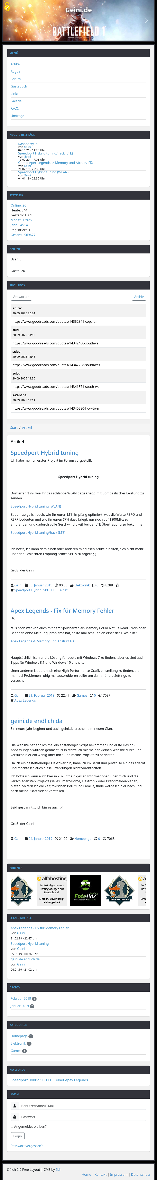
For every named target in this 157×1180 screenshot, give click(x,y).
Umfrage (17, 116)
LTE (53, 590)
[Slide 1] (71, 37)
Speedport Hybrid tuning (45, 453)
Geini (27, 147)
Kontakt (101, 1174)
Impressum (119, 1174)
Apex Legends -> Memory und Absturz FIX (43, 641)
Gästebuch (19, 86)
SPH (46, 590)
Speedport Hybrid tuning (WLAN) (43, 172)
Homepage (82, 838)
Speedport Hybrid (27, 590)
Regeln (16, 71)
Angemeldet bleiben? (29, 1126)
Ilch (58, 1169)
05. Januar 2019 (40, 585)
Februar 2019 (21, 998)
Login (17, 1136)
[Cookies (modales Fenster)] (7, 7)
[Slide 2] (78, 37)
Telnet (63, 590)
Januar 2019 (20, 1006)
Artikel (15, 64)
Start (14, 427)
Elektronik (82, 585)
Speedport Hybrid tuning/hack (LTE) (45, 153)
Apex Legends (25, 700)
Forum (16, 79)
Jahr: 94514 (19, 225)
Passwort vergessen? (27, 1146)
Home (86, 1174)
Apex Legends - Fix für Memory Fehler (62, 610)
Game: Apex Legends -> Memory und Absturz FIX (55, 162)
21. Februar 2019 (42, 695)
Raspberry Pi (28, 144)
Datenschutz (140, 1174)
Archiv (139, 296)
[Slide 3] (86, 37)
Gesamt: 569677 (23, 235)
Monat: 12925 (21, 220)
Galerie (16, 101)
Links (15, 93)
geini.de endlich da (37, 721)
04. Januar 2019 (40, 838)
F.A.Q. (15, 108)
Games (82, 695)
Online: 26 (18, 205)
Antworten (21, 296)
